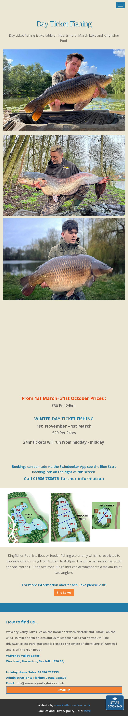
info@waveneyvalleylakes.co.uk (40, 683)
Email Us (64, 690)
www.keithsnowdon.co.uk (72, 705)
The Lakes (64, 592)
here (87, 711)
